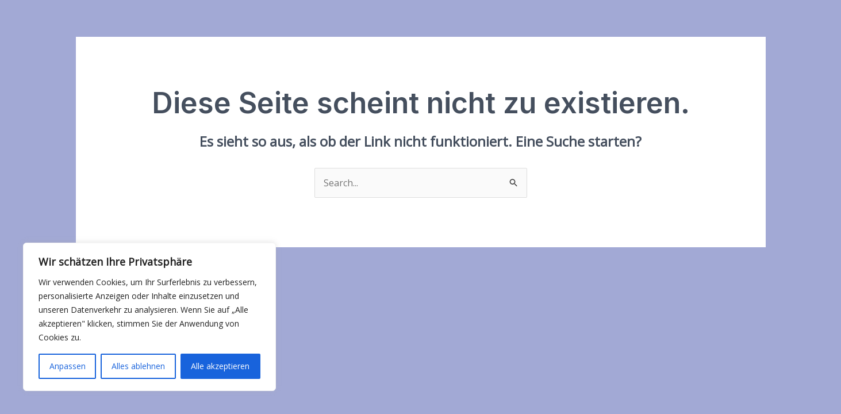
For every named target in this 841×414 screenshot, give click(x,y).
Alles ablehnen (138, 366)
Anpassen (67, 366)
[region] (149, 317)
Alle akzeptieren (220, 366)
